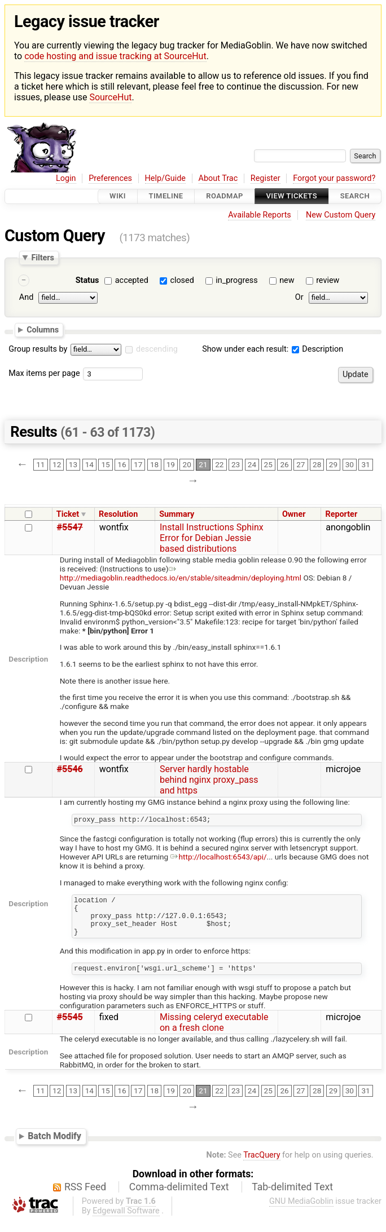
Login (66, 178)
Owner (294, 514)
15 (105, 464)
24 (252, 464)
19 (170, 464)
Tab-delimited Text (292, 1198)
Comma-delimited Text (179, 1198)
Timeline (166, 196)
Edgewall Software (126, 1222)
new (286, 280)
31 (365, 464)
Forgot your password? (334, 178)
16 (121, 464)
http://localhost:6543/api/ (218, 858)
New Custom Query (340, 215)
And (26, 298)
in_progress (236, 280)
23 (235, 464)
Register (265, 178)
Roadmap (224, 196)
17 (138, 464)
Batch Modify (54, 1147)
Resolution (118, 514)
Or (299, 298)
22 (219, 464)
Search (355, 196)
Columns (43, 329)
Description (317, 349)
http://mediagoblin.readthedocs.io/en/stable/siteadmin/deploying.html (180, 573)
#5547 (70, 527)
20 (187, 464)
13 (73, 464)
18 (154, 464)
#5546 (70, 769)
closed (182, 280)
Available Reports (259, 215)
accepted (131, 280)
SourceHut (110, 97)
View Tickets (291, 196)
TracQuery (261, 1167)
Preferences (110, 178)
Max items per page (44, 373)
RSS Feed (85, 1198)
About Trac (218, 178)
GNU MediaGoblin (301, 1213)
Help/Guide (165, 178)
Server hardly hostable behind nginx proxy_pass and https (209, 780)
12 (56, 464)
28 (317, 464)
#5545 (70, 1028)
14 (89, 464)
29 (333, 464)
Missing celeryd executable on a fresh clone (214, 1034)
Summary (176, 514)
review (327, 280)
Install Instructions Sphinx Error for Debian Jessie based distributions (212, 538)
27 (300, 464)
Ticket (67, 514)
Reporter (341, 514)
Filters (42, 257)
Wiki (117, 196)
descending (157, 349)
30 (349, 464)
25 (268, 464)
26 (284, 464)
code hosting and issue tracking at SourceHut (115, 56)
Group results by (37, 349)
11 (40, 464)
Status (87, 280)
